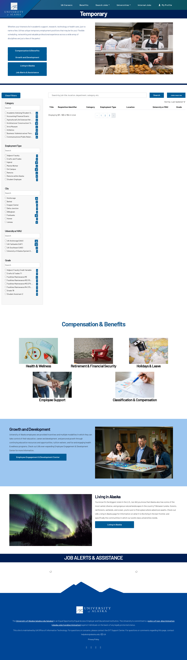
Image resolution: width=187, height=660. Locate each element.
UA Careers (66, 5)
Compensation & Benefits (27, 50)
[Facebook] (86, 648)
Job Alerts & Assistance (27, 72)
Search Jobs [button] (102, 5)
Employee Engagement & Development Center (38, 457)
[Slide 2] (145, 75)
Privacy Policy (93, 639)
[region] (116, 113)
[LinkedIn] (100, 648)
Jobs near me (176, 95)
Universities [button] (123, 5)
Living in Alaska (27, 65)
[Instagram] (96, 648)
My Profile (165, 5)
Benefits (84, 5)
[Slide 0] (136, 75)
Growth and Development (27, 57)
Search (156, 95)
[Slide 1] (140, 75)
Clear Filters (11, 95)
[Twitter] (91, 648)
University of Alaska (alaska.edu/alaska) (34, 621)
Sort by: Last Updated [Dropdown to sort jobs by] (174, 102)
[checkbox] (6, 113)
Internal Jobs (144, 5)
